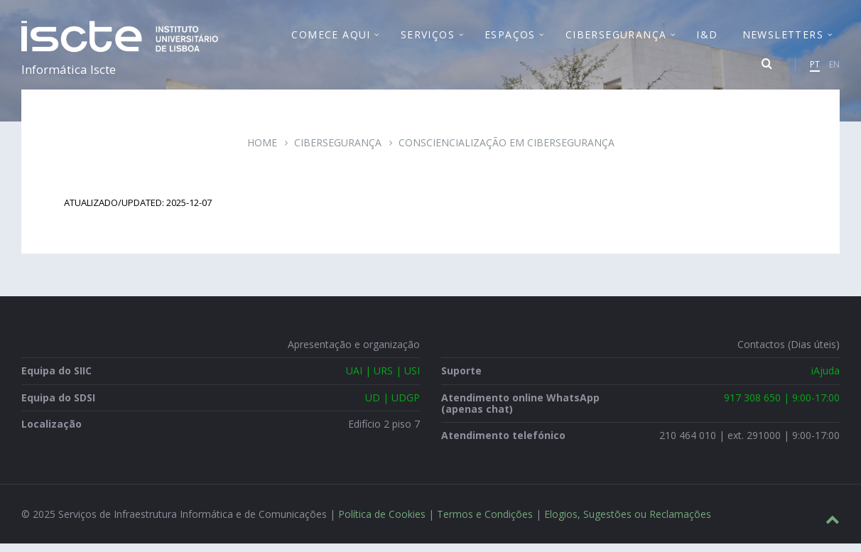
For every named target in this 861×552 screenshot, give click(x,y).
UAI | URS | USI (383, 379)
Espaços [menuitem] (510, 38)
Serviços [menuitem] (428, 38)
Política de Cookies (382, 522)
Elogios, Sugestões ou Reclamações (627, 522)
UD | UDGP (392, 405)
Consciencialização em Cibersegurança (506, 151)
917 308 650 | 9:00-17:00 (782, 405)
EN (834, 69)
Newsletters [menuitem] (782, 38)
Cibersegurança (337, 151)
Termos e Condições (485, 522)
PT (815, 69)
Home (262, 151)
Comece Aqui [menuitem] (330, 38)
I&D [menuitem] (707, 38)
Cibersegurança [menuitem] (616, 38)
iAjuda (825, 379)
